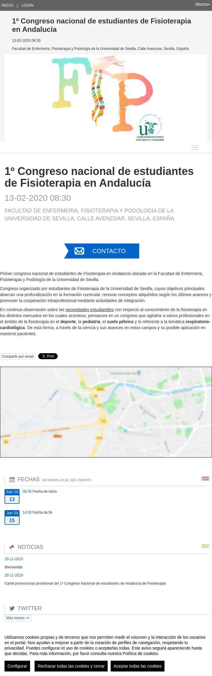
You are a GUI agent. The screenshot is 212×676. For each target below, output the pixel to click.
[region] (106, 651)
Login (27, 5)
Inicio (7, 5)
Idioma (202, 4)
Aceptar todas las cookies (138, 666)
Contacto (108, 251)
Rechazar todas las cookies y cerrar (71, 666)
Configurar (17, 666)
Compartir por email (17, 356)
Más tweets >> (18, 618)
